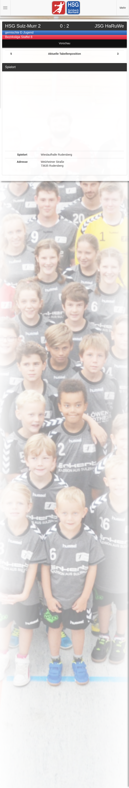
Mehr (123, 7)
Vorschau (64, 43)
